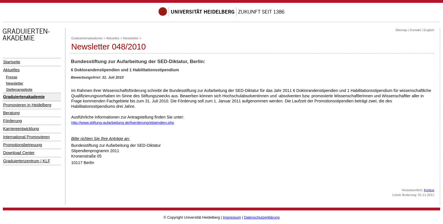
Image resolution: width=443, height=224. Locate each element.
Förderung (12, 121)
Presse (11, 77)
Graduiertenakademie (24, 96)
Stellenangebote (19, 89)
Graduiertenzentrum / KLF (26, 161)
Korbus (429, 190)
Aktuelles (11, 70)
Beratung (11, 113)
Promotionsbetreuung (22, 145)
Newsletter (14, 83)
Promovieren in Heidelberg (27, 105)
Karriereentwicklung (21, 128)
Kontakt (415, 30)
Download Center (18, 152)
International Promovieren (26, 137)
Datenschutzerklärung (261, 217)
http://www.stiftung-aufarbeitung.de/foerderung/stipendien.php (122, 122)
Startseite (11, 62)
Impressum (232, 217)
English (429, 30)
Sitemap (401, 30)
